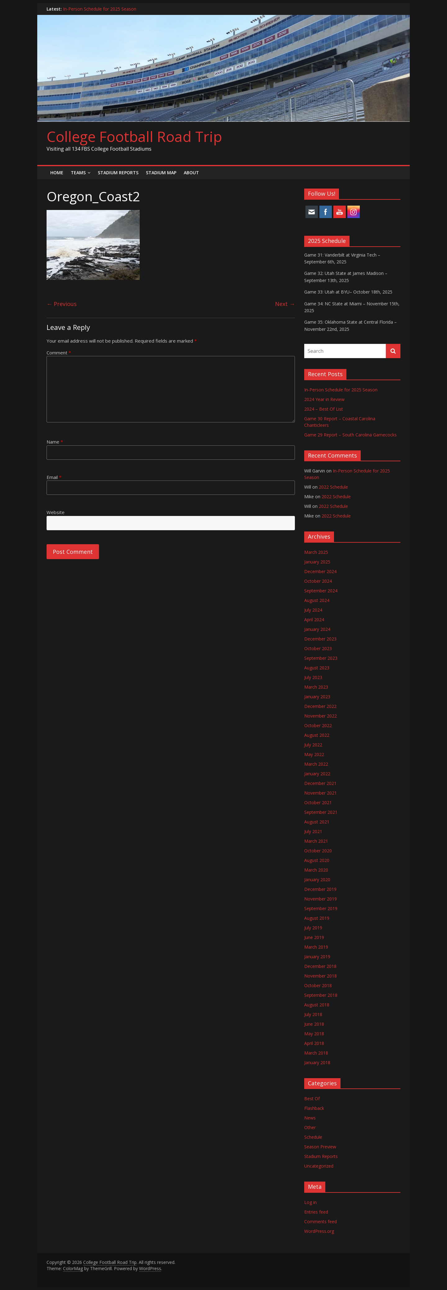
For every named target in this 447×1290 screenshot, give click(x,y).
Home (56, 172)
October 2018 (318, 985)
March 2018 (316, 1053)
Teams (78, 172)
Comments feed (320, 1221)
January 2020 (317, 879)
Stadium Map (161, 172)
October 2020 (318, 851)
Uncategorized (318, 1166)
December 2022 (320, 706)
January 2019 (317, 957)
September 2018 (320, 995)
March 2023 (316, 687)
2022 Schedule (333, 487)
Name (55, 442)
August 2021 (316, 822)
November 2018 (320, 976)
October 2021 (318, 802)
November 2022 (320, 716)
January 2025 (317, 562)
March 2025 (316, 552)
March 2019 (316, 947)
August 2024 (316, 600)
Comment (59, 352)
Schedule (313, 1137)
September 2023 (320, 658)
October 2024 (318, 581)
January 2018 (317, 1062)
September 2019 (320, 908)
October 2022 (318, 725)
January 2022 (317, 774)
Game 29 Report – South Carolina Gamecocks (350, 435)
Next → (285, 304)
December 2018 (320, 966)
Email (54, 477)
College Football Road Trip (134, 136)
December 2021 (320, 783)
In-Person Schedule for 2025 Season (99, 9)
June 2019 (314, 937)
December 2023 (320, 639)
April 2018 (314, 1043)
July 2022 (313, 745)
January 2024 (317, 629)
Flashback (314, 1108)
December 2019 (320, 889)
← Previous (62, 304)
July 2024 (313, 610)
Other (310, 1127)
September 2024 (320, 591)
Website (56, 512)
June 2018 (314, 1024)
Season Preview (320, 1147)
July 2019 (313, 928)
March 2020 (316, 870)
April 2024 (314, 619)
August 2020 (316, 860)
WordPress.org (319, 1231)
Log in (310, 1202)
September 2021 (320, 812)
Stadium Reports (118, 172)
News (310, 1118)
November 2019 (320, 899)
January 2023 (317, 697)
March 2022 (316, 764)
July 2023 (313, 677)
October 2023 (318, 648)
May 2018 (314, 1034)
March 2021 (316, 841)
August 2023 (316, 668)
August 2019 (316, 918)
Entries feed (316, 1212)
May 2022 (314, 754)
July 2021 (313, 831)
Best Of (312, 1098)
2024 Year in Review (324, 399)
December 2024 (320, 571)
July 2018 (313, 1014)
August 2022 (316, 735)
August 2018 (316, 1005)
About (191, 172)
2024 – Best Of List (323, 409)
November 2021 (320, 793)
